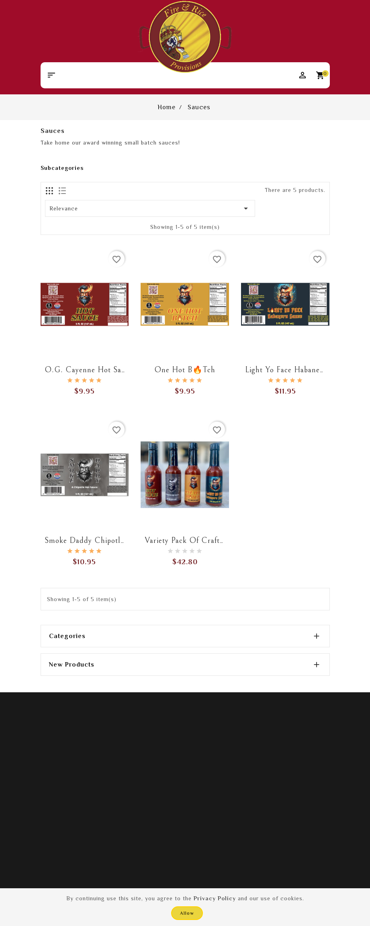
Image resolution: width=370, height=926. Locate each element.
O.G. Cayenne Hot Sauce (89, 370)
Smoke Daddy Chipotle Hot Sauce (103, 540)
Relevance (150, 208)
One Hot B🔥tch (184, 370)
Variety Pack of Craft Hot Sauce (201, 540)
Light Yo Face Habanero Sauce (297, 370)
